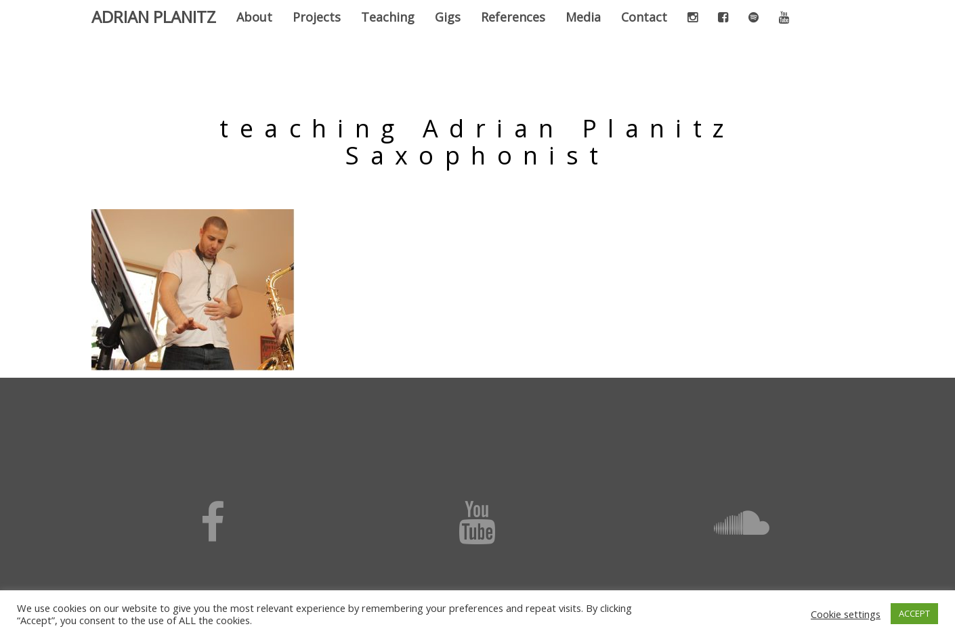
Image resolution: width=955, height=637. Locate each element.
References (513, 17)
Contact (644, 17)
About (254, 17)
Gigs (448, 17)
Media (583, 17)
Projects (317, 17)
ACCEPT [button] (914, 613)
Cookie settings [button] (845, 614)
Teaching (388, 17)
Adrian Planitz (153, 16)
